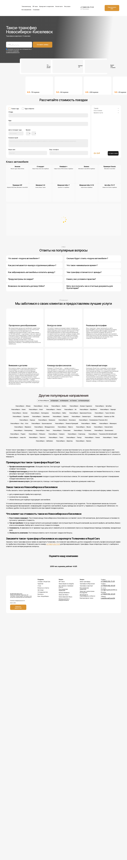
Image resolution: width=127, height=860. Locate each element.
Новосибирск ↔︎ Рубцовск (37, 434)
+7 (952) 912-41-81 (108, 586)
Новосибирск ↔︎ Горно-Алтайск (105, 413)
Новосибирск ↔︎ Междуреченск (44, 427)
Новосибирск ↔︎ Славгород (76, 434)
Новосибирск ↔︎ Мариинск (22, 427)
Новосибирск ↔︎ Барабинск (88, 409)
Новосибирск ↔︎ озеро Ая (18, 437)
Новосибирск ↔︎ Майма (88, 423)
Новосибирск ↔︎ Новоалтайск (103, 427)
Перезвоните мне (112, 7)
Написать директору (18, 607)
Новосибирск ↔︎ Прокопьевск (103, 430)
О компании (36, 9)
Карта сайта (13, 602)
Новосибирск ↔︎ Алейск (58, 406)
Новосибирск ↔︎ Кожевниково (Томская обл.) (93, 420)
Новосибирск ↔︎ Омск (43, 430)
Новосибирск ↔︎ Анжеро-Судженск (81, 406)
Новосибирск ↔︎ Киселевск (67, 420)
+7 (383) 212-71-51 (87, 7)
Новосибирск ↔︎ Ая (70, 409)
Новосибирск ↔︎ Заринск (60, 416)
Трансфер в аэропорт (86, 586)
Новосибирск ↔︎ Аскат (36, 409)
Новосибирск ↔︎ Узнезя (92, 437)
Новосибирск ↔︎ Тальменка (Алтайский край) (103, 434)
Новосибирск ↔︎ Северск (56, 434)
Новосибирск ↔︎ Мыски (83, 427)
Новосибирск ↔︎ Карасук (27, 420)
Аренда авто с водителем (46, 6)
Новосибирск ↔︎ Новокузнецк (23, 430)
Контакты (40, 594)
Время (28, 130)
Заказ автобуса (63, 594)
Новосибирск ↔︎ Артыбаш (103, 406)
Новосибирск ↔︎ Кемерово (46, 420)
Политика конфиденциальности (17, 600)
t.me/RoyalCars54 (108, 598)
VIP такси (35, 6)
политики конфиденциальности (12, 51)
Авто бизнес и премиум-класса (66, 586)
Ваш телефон (54, 149)
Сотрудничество (43, 592)
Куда (9, 120)
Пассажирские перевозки (63, 589)
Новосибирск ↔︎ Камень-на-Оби (104, 416)
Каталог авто (59, 6)
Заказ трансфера (85, 581)
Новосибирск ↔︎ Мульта (65, 427)
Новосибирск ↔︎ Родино (17, 434)
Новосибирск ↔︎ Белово (20, 413)
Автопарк (41, 590)
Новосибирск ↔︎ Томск (56, 437)
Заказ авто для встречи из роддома (87, 591)
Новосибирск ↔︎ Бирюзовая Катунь (80, 413)
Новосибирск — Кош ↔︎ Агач (19, 423)
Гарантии (40, 583)
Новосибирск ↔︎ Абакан (23, 406)
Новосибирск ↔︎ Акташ (41, 406)
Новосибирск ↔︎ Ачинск (53, 409)
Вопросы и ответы (43, 588)
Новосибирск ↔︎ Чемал (110, 437)
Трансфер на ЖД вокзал (87, 583)
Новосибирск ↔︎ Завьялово (40, 416)
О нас (39, 586)
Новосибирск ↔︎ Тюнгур (74, 437)
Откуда (10, 112)
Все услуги (67, 6)
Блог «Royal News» (43, 596)
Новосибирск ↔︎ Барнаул (108, 409)
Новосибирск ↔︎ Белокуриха (40, 413)
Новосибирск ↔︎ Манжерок (107, 423)
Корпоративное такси (86, 598)
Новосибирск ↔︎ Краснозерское (42, 423)
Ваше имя (11, 149)
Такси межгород (26, 6)
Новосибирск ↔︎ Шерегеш (64, 441)
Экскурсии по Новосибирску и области (87, 595)
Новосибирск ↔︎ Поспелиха (82, 430)
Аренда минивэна (64, 592)
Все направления (26, 9)
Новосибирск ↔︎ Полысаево (62, 430)
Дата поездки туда (15, 130)
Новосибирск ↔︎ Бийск (59, 413)
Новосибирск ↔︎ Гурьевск (21, 416)
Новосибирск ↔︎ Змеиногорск (81, 416)
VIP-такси (62, 581)
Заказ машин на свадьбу (66, 583)
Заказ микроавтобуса (65, 597)
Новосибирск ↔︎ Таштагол (37, 437)
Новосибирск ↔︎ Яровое (83, 441)
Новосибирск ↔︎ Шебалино (44, 441)
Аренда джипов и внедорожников (64, 599)
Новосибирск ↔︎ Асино (18, 409)
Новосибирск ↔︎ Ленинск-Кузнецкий (66, 423)
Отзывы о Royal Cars (44, 581)
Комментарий (13, 138)
